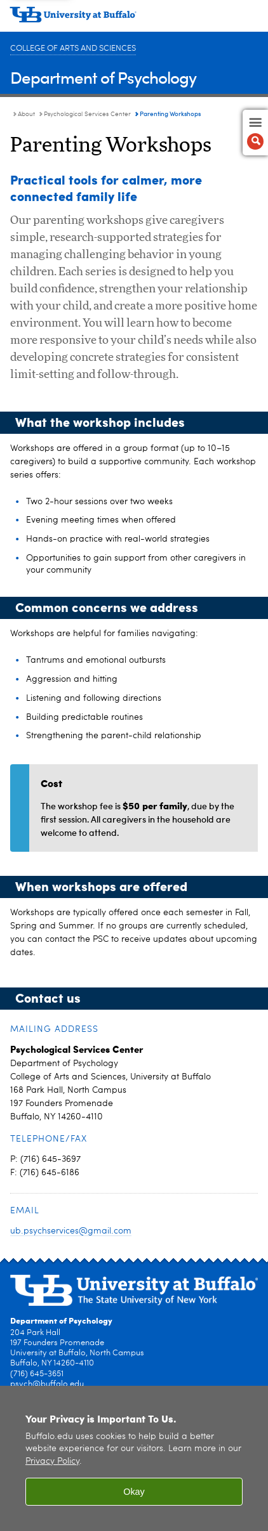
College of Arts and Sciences (73, 48)
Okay (134, 1492)
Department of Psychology (103, 77)
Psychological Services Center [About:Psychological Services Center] (87, 114)
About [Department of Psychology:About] (26, 114)
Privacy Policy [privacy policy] (52, 1461)
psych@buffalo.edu (47, 1384)
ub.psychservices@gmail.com (70, 1231)
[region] (134, 1458)
